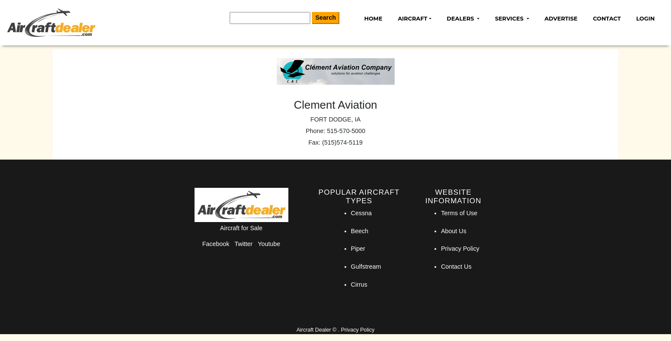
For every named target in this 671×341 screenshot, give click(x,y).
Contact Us (456, 266)
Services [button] (510, 18)
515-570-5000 (346, 131)
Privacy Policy (460, 248)
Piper (358, 248)
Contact (607, 18)
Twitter (243, 243)
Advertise (561, 18)
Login (645, 18)
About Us (453, 231)
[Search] (270, 18)
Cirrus (359, 284)
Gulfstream (366, 266)
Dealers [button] (461, 18)
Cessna (361, 213)
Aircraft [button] (412, 18)
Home (373, 18)
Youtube (269, 243)
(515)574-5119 (342, 142)
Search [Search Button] (325, 17)
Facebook (215, 243)
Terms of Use (459, 213)
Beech (359, 231)
